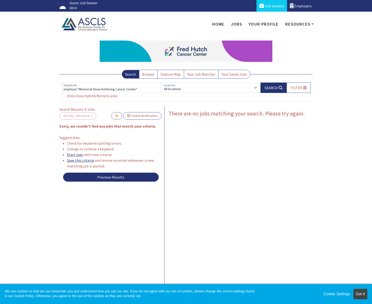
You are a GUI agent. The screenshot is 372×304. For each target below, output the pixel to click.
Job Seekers (271, 6)
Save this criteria (80, 160)
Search (130, 74)
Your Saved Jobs (234, 74)
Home (218, 24)
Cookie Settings (336, 294)
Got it (360, 294)
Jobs (236, 24)
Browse (148, 74)
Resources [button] (297, 24)
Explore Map (171, 74)
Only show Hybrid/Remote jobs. (92, 95)
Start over (75, 154)
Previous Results (110, 177)
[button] (299, 88)
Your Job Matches (201, 74)
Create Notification (142, 116)
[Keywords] (111, 88)
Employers (301, 6)
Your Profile (264, 24)
